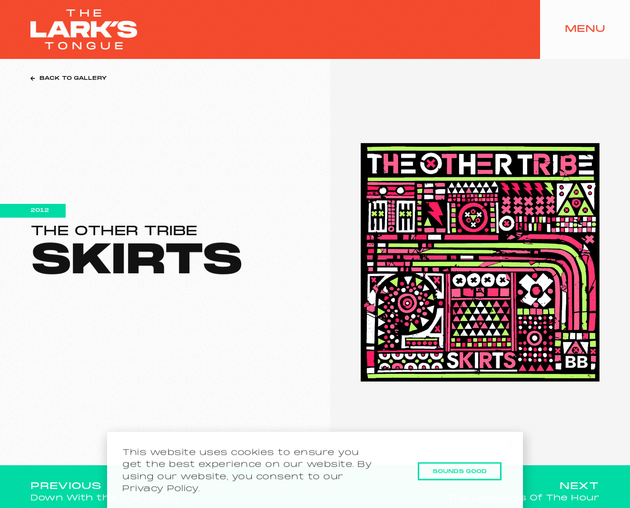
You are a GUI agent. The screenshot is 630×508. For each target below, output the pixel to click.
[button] (509, 451)
